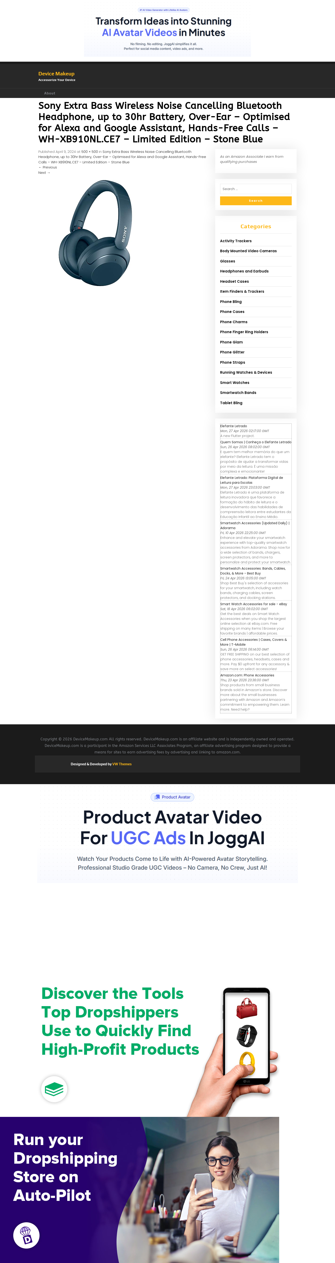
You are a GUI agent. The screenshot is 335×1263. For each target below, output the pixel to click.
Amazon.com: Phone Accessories (247, 675)
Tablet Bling (231, 402)
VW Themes (122, 764)
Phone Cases (232, 311)
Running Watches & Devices (246, 372)
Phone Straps (232, 362)
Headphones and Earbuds (244, 271)
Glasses (227, 261)
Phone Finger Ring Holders (244, 331)
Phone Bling (231, 301)
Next (44, 172)
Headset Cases (234, 281)
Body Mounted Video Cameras (248, 251)
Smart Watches (234, 382)
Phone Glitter (232, 352)
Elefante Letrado (233, 426)
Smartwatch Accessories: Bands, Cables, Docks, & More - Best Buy (253, 571)
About (49, 93)
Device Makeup (56, 74)
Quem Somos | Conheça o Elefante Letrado (255, 442)
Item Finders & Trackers (242, 291)
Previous (47, 167)
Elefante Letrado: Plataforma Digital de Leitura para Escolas (251, 480)
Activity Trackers (236, 240)
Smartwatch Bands (238, 392)
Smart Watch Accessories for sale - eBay (253, 604)
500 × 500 (89, 151)
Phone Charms (234, 321)
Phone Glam (231, 342)
